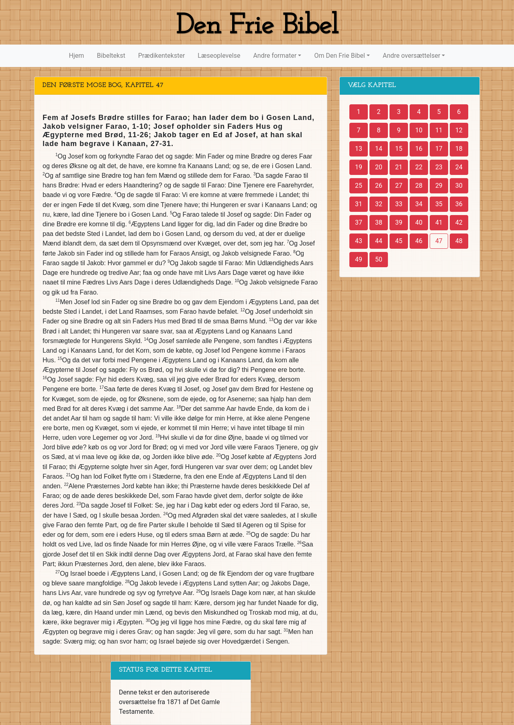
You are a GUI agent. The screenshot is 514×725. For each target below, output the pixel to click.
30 (459, 185)
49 (358, 259)
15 (398, 148)
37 (358, 222)
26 (378, 185)
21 (398, 167)
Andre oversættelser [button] (411, 55)
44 (378, 241)
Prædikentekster (161, 55)
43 (358, 241)
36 (459, 204)
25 (358, 185)
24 (459, 167)
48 (459, 241)
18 (459, 148)
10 (418, 130)
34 (418, 204)
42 (459, 222)
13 (358, 148)
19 (358, 167)
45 (398, 241)
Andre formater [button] (274, 55)
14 (378, 148)
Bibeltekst (111, 55)
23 (439, 167)
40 (418, 222)
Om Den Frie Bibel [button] (339, 55)
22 (418, 167)
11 (439, 130)
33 (398, 204)
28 (418, 185)
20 (378, 167)
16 (418, 148)
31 (358, 204)
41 (439, 222)
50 (378, 259)
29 (439, 185)
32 (378, 204)
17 (439, 148)
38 (378, 222)
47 (439, 241)
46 (418, 241)
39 (398, 222)
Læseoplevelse (219, 55)
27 (398, 185)
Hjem (76, 55)
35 (439, 204)
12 (459, 130)
